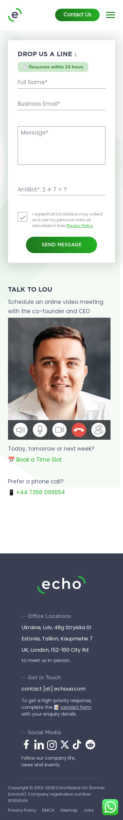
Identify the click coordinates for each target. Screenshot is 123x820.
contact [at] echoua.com (53, 688)
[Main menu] (110, 16)
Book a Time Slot (39, 459)
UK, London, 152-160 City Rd (54, 650)
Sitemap (69, 810)
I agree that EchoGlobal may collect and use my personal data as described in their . (67, 219)
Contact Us (77, 15)
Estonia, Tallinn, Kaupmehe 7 (57, 638)
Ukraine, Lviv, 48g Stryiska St (56, 627)
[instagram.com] (52, 749)
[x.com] (65, 747)
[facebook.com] (26, 745)
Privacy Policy (80, 225)
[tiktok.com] (77, 747)
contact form (76, 707)
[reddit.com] (90, 747)
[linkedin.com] (39, 749)
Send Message (62, 245)
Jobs (89, 810)
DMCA (48, 810)
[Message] (61, 146)
